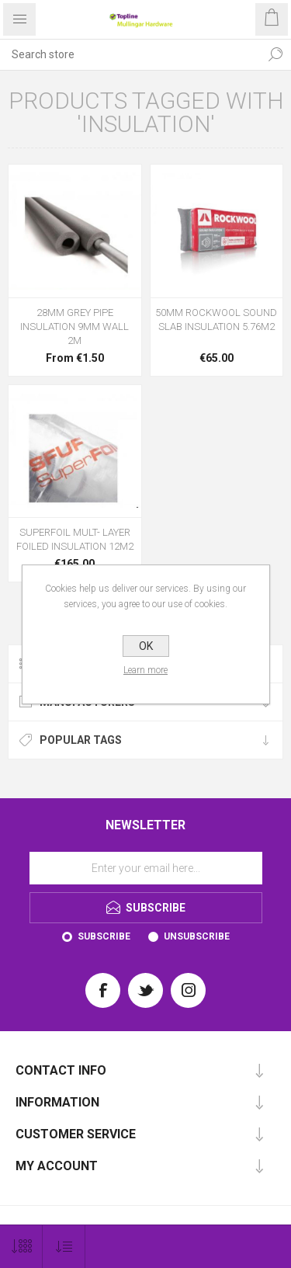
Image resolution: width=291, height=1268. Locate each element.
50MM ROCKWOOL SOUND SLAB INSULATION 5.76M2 (216, 319)
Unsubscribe (197, 936)
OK (146, 646)
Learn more (145, 670)
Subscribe (104, 936)
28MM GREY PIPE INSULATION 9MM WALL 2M (74, 326)
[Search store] (130, 54)
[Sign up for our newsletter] (145, 868)
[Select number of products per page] (21, 1246)
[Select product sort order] (64, 1246)
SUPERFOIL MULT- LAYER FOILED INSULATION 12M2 (74, 539)
